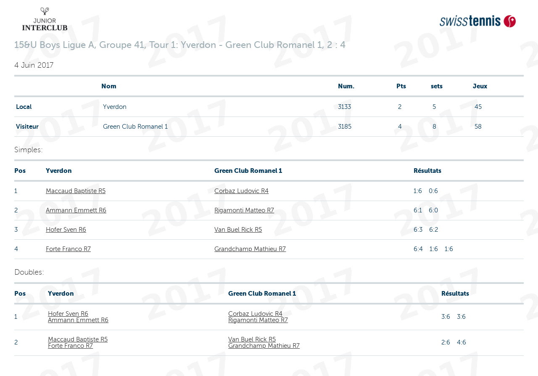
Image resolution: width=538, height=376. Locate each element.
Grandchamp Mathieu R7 (250, 249)
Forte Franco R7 (68, 249)
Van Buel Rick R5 (238, 229)
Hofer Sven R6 (66, 229)
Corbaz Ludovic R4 (241, 191)
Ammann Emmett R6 (76, 210)
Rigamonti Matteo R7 (244, 210)
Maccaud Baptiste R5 (75, 191)
